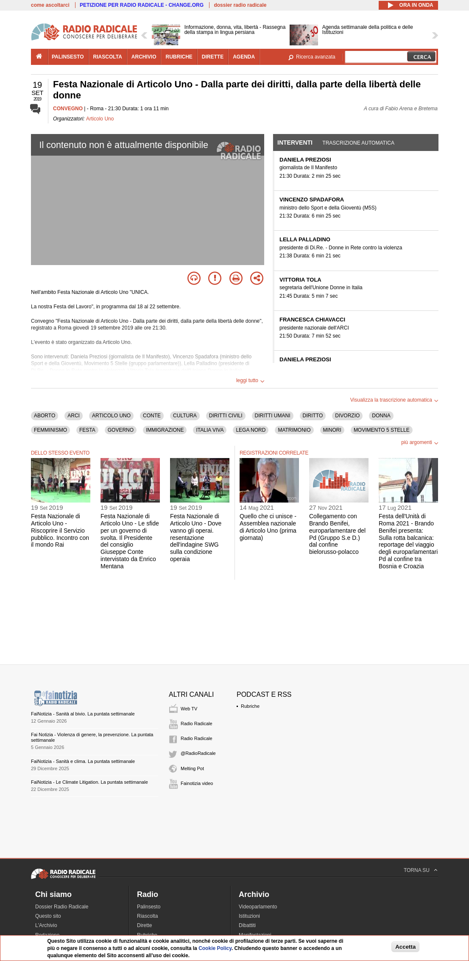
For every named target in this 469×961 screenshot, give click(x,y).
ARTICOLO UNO (111, 416)
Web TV (189, 708)
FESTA (87, 430)
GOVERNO (121, 430)
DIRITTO (313, 416)
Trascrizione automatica (358, 143)
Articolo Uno (100, 119)
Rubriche (250, 706)
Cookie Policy (215, 948)
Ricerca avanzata (315, 57)
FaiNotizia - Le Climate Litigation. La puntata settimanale (89, 782)
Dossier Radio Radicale (61, 907)
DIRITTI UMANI (272, 416)
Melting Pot (192, 768)
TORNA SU (417, 870)
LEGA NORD (250, 430)
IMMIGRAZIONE (165, 430)
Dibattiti (247, 925)
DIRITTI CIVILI (226, 416)
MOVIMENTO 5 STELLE (382, 430)
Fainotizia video (197, 783)
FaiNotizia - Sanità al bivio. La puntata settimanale (83, 713)
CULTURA (185, 416)
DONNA (381, 416)
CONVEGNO (68, 109)
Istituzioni (249, 916)
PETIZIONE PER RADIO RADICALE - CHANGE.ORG (142, 5)
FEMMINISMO (50, 430)
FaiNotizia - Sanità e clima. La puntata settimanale (83, 761)
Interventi (295, 142)
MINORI (332, 430)
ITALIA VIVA (209, 430)
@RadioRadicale (198, 753)
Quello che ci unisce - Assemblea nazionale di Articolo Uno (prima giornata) (268, 527)
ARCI (73, 416)
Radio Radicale (196, 723)
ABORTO (44, 416)
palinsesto (68, 57)
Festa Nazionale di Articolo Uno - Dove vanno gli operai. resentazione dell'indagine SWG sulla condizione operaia (195, 537)
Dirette (144, 925)
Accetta (405, 947)
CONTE (152, 416)
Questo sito (48, 916)
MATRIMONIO (294, 430)
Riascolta (147, 916)
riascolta (107, 57)
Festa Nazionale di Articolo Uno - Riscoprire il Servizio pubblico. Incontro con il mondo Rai (60, 530)
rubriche (178, 57)
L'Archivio (46, 925)
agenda (244, 57)
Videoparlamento (258, 907)
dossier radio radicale (240, 5)
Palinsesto (148, 907)
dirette (212, 57)
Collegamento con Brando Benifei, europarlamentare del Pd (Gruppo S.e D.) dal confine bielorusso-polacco (337, 534)
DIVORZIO (347, 416)
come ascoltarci (50, 5)
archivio (143, 57)
